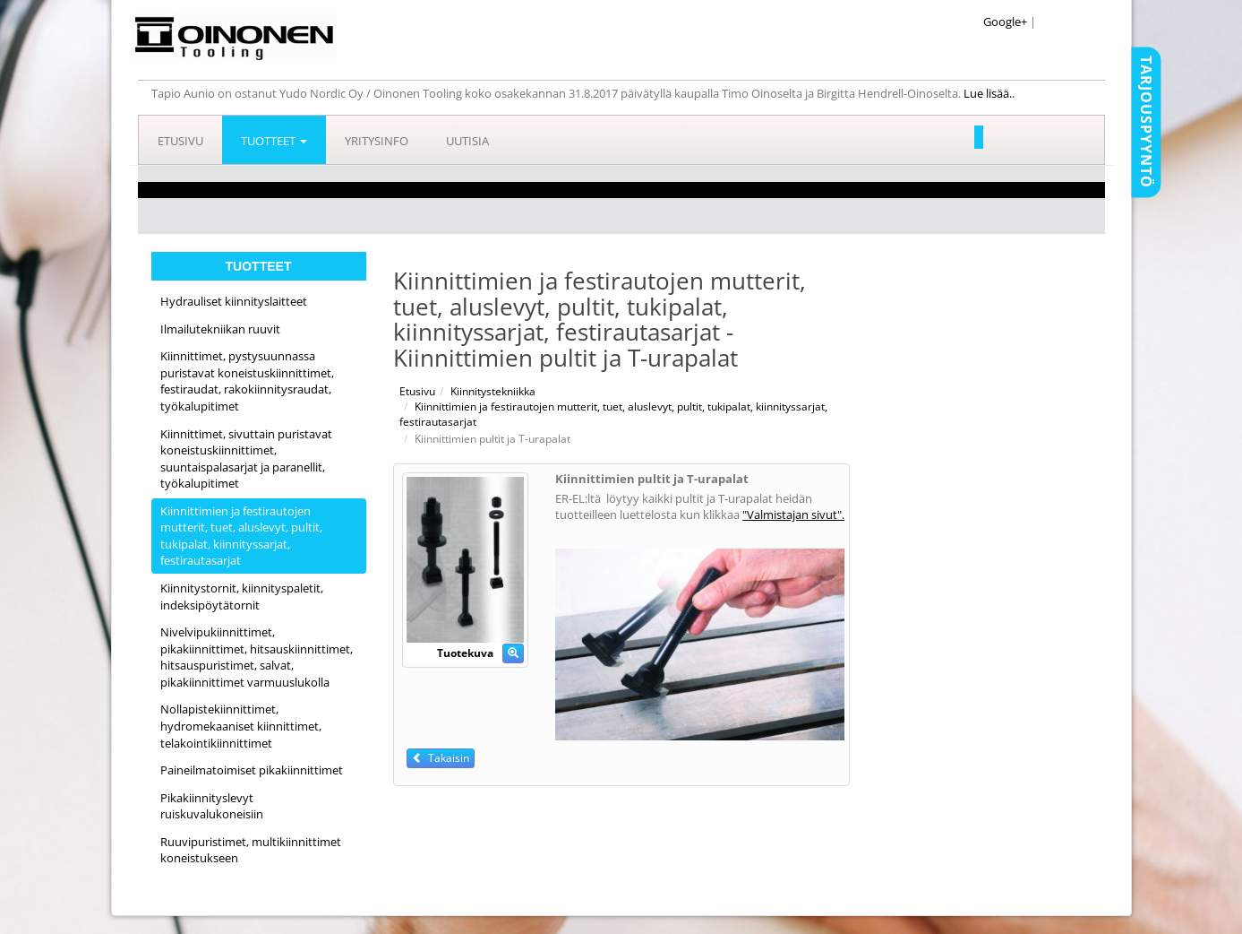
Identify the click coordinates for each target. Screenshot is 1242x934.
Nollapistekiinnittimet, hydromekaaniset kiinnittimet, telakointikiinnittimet (240, 725)
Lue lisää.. (990, 93)
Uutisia (467, 141)
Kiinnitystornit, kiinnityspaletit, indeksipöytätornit (241, 596)
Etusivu (180, 141)
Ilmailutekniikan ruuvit (220, 329)
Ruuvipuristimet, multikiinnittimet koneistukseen (250, 850)
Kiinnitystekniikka (492, 391)
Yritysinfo (376, 141)
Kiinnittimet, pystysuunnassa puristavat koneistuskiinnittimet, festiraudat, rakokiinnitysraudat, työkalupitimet (247, 381)
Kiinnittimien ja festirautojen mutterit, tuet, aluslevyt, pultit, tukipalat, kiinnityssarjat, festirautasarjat (241, 536)
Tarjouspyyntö (1146, 122)
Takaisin (440, 757)
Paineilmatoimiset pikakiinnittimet (251, 770)
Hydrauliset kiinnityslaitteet (233, 301)
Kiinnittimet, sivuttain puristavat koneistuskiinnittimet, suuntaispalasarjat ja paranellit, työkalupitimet (246, 459)
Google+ (1005, 21)
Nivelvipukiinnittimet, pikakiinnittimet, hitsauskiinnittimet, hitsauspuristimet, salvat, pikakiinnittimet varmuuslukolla (256, 657)
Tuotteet (274, 141)
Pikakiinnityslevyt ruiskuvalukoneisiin (211, 806)
